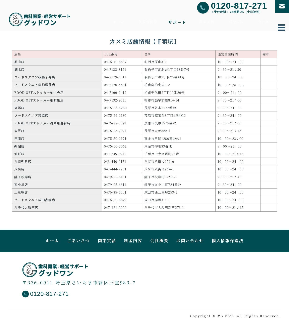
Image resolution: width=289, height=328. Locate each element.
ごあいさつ (78, 242)
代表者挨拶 (147, 22)
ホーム (118, 22)
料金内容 (236, 22)
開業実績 (207, 22)
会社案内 (265, 22)
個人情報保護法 (227, 242)
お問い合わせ (190, 242)
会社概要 (159, 242)
